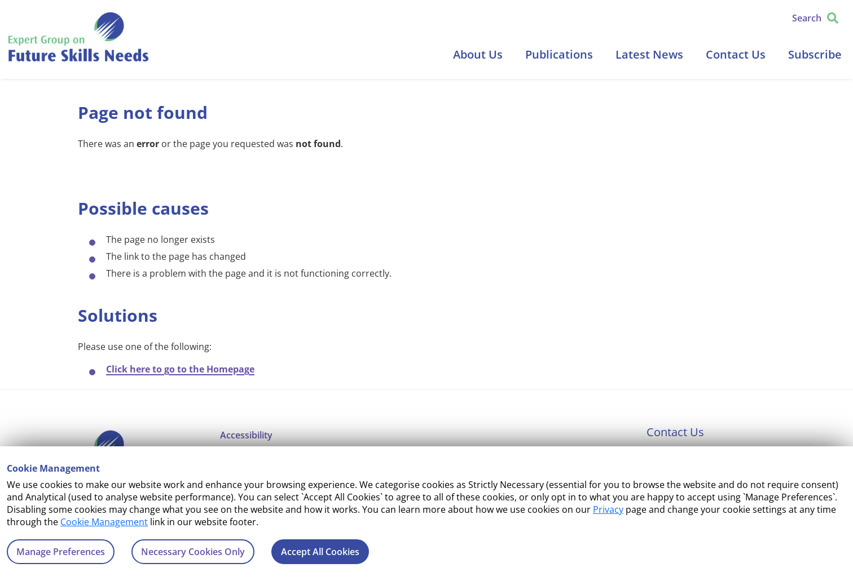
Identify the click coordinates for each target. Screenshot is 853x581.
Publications (559, 54)
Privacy (608, 509)
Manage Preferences (60, 551)
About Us (478, 54)
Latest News (649, 54)
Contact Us (736, 54)
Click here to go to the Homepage (180, 369)
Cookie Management (104, 522)
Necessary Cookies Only (193, 551)
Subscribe (815, 54)
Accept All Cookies (320, 551)
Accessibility (246, 435)
